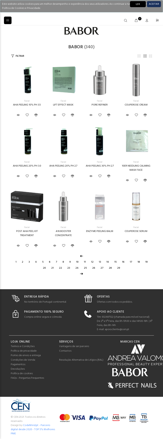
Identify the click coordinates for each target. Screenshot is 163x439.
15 (115, 262)
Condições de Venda (23, 360)
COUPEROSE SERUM (136, 231)
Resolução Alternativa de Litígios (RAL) (81, 360)
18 (139, 262)
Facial (27, 101)
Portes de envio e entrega (26, 355)
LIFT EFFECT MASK (63, 105)
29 (118, 268)
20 (44, 268)
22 (60, 268)
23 (68, 268)
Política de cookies (22, 373)
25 (85, 268)
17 (131, 262)
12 (92, 262)
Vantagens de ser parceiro (74, 346)
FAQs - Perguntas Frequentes (27, 378)
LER (138, 4)
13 (100, 262)
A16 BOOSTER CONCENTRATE (63, 233)
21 (52, 268)
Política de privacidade (24, 351)
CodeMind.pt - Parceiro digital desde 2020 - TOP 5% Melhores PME (33, 429)
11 (85, 262)
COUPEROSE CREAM (136, 105)
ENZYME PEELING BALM (99, 231)
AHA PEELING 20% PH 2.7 (63, 166)
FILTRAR (20, 56)
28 (110, 268)
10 (77, 262)
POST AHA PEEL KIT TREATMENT (27, 233)
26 (93, 268)
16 (123, 262)
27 (102, 268)
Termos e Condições (23, 346)
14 (107, 262)
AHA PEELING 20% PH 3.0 (27, 166)
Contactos (65, 351)
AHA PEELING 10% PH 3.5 (27, 105)
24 (77, 268)
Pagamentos (18, 364)
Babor (75, 47)
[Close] (154, 4)
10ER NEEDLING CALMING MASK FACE (136, 168)
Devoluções (18, 369)
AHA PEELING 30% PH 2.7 (100, 166)
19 (146, 262)
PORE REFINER (100, 105)
